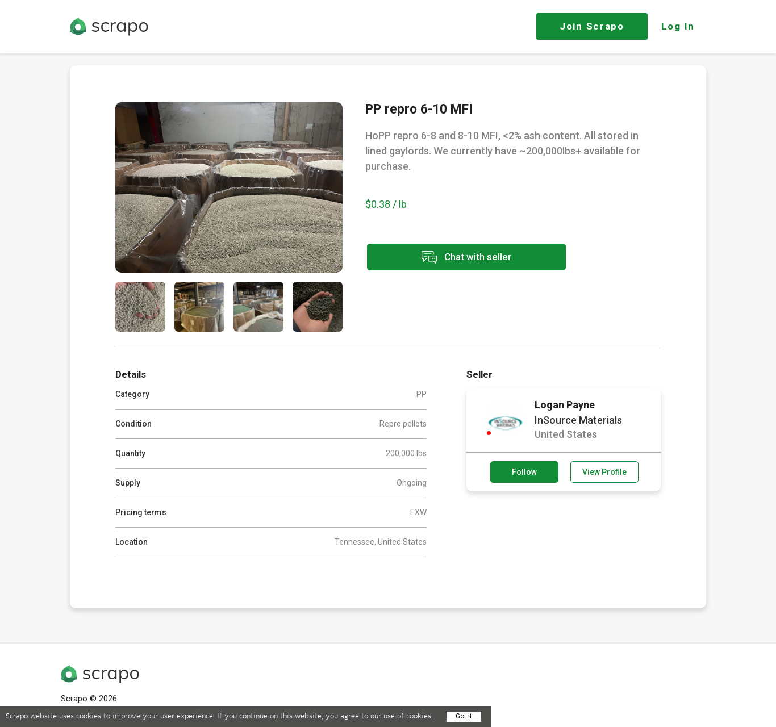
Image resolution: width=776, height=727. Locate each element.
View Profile (604, 472)
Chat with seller (466, 257)
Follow (524, 472)
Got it (464, 716)
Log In (678, 26)
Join (592, 26)
